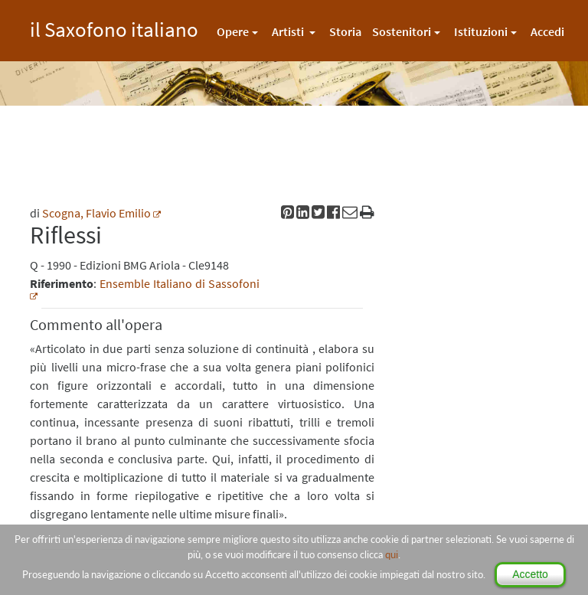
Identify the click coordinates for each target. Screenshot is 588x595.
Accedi (547, 31)
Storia (345, 31)
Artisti (289, 31)
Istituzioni (481, 31)
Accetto (530, 574)
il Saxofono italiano (114, 27)
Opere (233, 31)
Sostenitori (401, 31)
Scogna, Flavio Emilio (96, 213)
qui (391, 554)
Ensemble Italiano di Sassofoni (180, 283)
